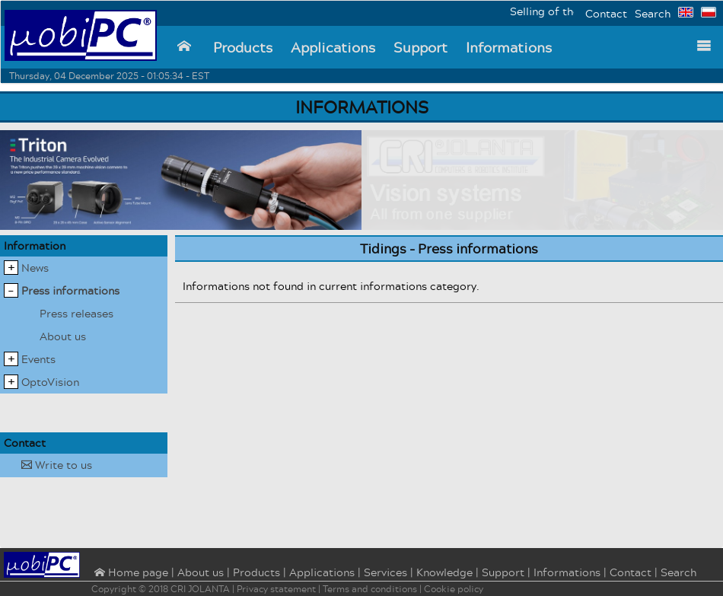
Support (420, 47)
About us (63, 336)
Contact (606, 13)
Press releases (76, 313)
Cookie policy (453, 589)
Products (242, 47)
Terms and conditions (370, 589)
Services (385, 572)
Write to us (56, 464)
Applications (333, 47)
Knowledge (444, 572)
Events (38, 359)
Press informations (70, 290)
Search (652, 13)
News (35, 267)
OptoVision (50, 381)
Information (34, 245)
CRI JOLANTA (200, 589)
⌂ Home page (129, 573)
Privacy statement (276, 589)
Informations (509, 47)
